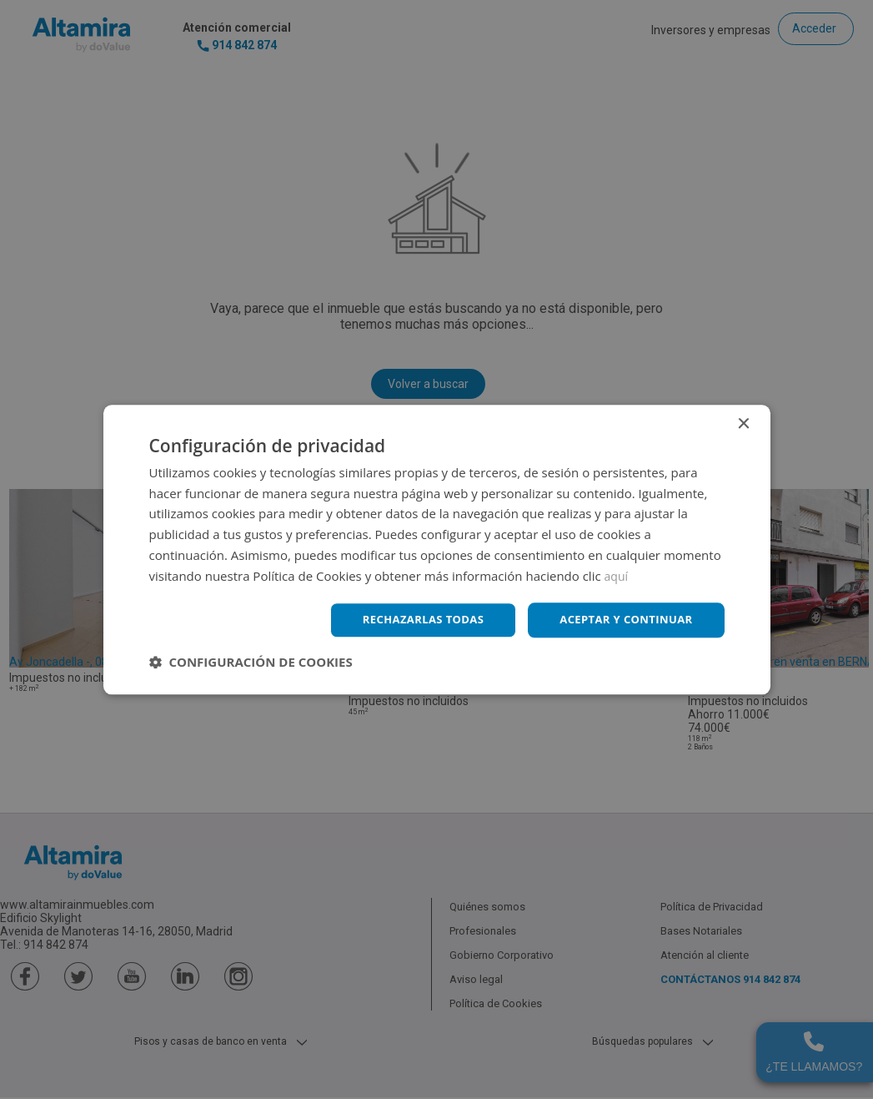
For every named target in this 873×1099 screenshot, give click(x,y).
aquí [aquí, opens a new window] (617, 574)
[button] (251, 663)
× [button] (743, 422)
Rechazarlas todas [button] (409, 620)
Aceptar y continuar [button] (621, 620)
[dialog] (436, 549)
